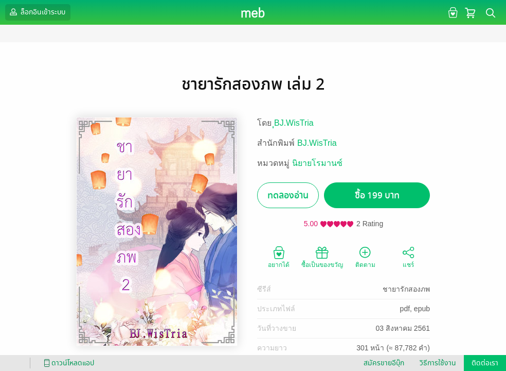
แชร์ (408, 256)
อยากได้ (279, 256)
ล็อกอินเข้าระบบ (36, 12)
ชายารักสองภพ (406, 289)
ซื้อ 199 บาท (377, 196)
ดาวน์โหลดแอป (67, 363)
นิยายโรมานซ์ (317, 163)
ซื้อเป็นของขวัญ (322, 256)
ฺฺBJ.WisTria (294, 123)
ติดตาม (365, 256)
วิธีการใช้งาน (438, 363)
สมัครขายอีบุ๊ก (384, 363)
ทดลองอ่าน (288, 196)
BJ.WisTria (317, 143)
